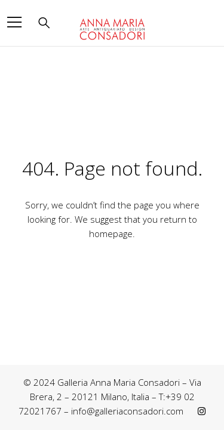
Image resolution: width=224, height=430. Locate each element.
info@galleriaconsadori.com (127, 411)
